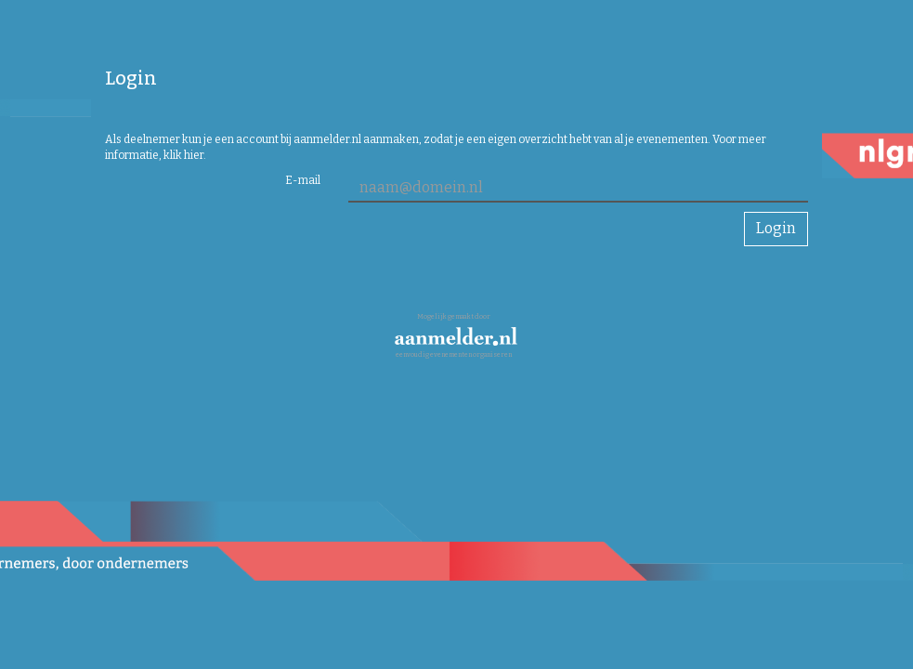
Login (776, 228)
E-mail (302, 180)
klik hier (183, 155)
